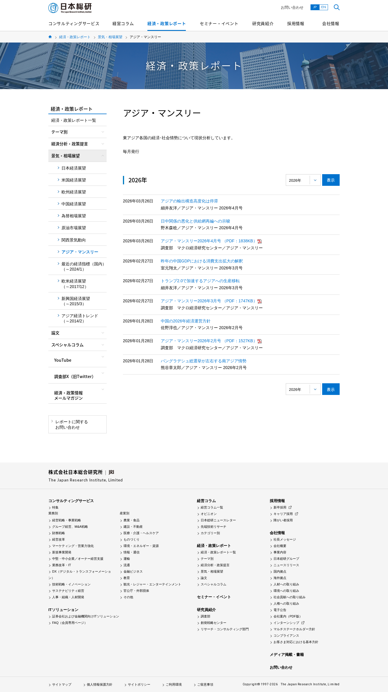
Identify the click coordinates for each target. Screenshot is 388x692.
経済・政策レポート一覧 (73, 120)
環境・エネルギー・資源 (141, 546)
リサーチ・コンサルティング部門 (225, 629)
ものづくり (132, 539)
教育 (127, 578)
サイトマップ (61, 684)
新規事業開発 (61, 552)
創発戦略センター (213, 622)
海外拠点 (280, 578)
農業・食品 (132, 520)
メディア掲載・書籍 (287, 654)
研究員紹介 (263, 23)
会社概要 (280, 546)
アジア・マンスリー (79, 252)
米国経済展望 (73, 180)
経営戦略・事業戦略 (66, 520)
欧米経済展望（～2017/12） (75, 284)
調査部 (205, 616)
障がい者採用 (283, 520)
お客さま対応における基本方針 (296, 642)
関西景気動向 (73, 240)
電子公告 (280, 610)
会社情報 (330, 23)
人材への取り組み (286, 584)
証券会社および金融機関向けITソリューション (85, 616)
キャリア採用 (283, 514)
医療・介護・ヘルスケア (141, 533)
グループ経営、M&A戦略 (70, 526)
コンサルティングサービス (73, 23)
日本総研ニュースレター (218, 520)
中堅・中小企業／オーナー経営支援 (77, 558)
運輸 (127, 558)
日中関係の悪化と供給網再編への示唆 (195, 221)
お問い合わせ (292, 7)
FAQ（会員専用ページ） (69, 622)
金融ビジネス (133, 571)
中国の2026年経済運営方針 (186, 321)
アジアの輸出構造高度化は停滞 (189, 201)
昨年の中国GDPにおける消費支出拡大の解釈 (202, 261)
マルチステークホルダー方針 (294, 629)
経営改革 (58, 539)
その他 (128, 597)
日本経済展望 (73, 168)
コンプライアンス (286, 635)
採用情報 (295, 23)
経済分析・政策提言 (215, 565)
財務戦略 (58, 533)
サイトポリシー (139, 684)
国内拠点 (280, 571)
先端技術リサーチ (213, 526)
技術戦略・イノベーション (71, 584)
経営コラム (123, 23)
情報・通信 (132, 552)
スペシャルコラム (213, 584)
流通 (127, 565)
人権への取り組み (286, 603)
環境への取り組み (286, 590)
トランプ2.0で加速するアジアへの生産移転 (200, 280)
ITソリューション (63, 610)
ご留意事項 (205, 684)
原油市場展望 (73, 227)
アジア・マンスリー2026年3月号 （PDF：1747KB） (211, 301)
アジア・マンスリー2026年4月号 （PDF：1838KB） (211, 241)
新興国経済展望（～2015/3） (75, 301)
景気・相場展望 (110, 37)
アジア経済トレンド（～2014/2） (79, 318)
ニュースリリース (286, 565)
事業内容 (280, 552)
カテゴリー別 (210, 533)
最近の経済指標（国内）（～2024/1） (83, 266)
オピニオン (209, 514)
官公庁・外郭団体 (136, 590)
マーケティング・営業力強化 (73, 546)
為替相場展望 (73, 215)
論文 (204, 578)
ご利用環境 (174, 684)
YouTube (62, 360)
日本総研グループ (286, 558)
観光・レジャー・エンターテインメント (152, 584)
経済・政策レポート (166, 23)
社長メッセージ (285, 539)
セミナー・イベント (219, 23)
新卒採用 (280, 507)
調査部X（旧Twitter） (75, 376)
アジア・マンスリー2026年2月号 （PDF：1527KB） (211, 340)
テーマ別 (207, 558)
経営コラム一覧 (212, 507)
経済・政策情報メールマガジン (68, 395)
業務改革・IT (61, 565)
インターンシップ (286, 622)
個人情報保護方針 (99, 684)
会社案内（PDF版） (288, 616)
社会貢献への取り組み (290, 597)
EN (323, 7)
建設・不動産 (133, 526)
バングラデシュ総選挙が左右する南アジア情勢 (203, 361)
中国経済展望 (73, 204)
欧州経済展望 (73, 192)
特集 (55, 507)
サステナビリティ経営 (68, 590)
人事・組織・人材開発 (68, 597)
